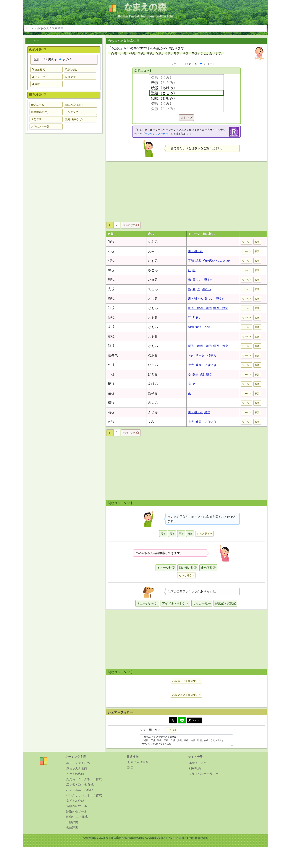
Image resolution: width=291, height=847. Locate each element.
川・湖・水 (195, 251)
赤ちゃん (43, 28)
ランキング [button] (71, 112)
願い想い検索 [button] (188, 567)
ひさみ (153, 365)
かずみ (153, 260)
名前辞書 (72, 827)
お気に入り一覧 (40, 126)
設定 (130, 767)
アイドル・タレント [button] (175, 603)
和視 (111, 260)
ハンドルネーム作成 (79, 789)
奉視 (111, 336)
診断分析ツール (76, 811)
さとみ (153, 270)
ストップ (186, 117)
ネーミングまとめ (78, 763)
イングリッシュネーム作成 (84, 795)
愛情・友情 (202, 327)
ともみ (153, 308)
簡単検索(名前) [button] (74, 104)
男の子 (50, 59)
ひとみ (153, 374)
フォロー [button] (194, 720)
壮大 (191, 364)
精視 (111, 403)
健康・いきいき (205, 364)
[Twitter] (173, 720)
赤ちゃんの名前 (76, 768)
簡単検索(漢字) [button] (39, 112)
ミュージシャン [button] (147, 603)
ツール (245, 242)
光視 (111, 289)
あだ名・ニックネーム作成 (84, 779)
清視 (111, 412)
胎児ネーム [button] (37, 104)
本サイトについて (201, 763)
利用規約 (195, 768)
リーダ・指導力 (205, 355)
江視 (111, 251)
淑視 (111, 298)
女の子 (65, 59)
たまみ (153, 279)
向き (191, 355)
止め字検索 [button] (208, 567)
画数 (36, 84)
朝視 (111, 317)
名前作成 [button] (36, 119)
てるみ (153, 289)
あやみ (153, 393)
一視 (111, 374)
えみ (151, 251)
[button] (163, 533)
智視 (111, 346)
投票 (257, 242)
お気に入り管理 (137, 762)
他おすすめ (131, 225)
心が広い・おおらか (216, 260)
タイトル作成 (75, 800)
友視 (111, 327)
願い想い (71, 69)
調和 (198, 260)
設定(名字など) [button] (74, 119)
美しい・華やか (203, 279)
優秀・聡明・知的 (200, 308)
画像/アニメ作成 (77, 816)
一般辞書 (72, 822)
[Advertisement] (64, 195)
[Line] (182, 720)
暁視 (111, 384)
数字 (195, 374)
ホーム (30, 28)
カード (178, 64)
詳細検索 (38, 69)
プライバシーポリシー (204, 773)
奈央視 (113, 355)
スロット (209, 64)
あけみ (153, 384)
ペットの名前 (75, 773)
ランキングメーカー (156, 133)
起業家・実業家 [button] (225, 603)
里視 (111, 270)
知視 (111, 308)
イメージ (38, 76)
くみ (151, 422)
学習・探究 (220, 308)
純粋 (207, 412)
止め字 (70, 76)
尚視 (111, 242)
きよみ (153, 403)
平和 (191, 260)
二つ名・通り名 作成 (80, 784)
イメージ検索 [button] (166, 567)
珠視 (111, 279)
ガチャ (192, 64)
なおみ (153, 242)
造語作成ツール (76, 806)
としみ (153, 298)
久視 (111, 365)
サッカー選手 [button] (202, 603)
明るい (206, 289)
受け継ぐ (206, 374)
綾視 (111, 393)
